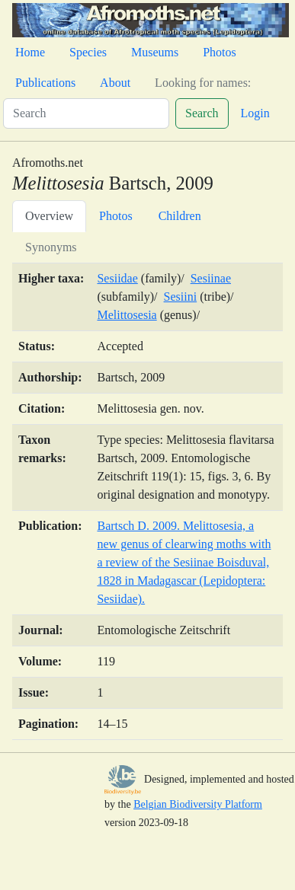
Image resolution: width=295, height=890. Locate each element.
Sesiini (180, 296)
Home (30, 52)
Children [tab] (180, 215)
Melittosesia (126, 314)
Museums (154, 52)
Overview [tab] (49, 215)
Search (202, 113)
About (115, 82)
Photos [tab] (116, 215)
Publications (45, 82)
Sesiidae (117, 278)
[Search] (86, 113)
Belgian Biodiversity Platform (197, 804)
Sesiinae (211, 278)
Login (255, 113)
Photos (219, 52)
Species (88, 52)
